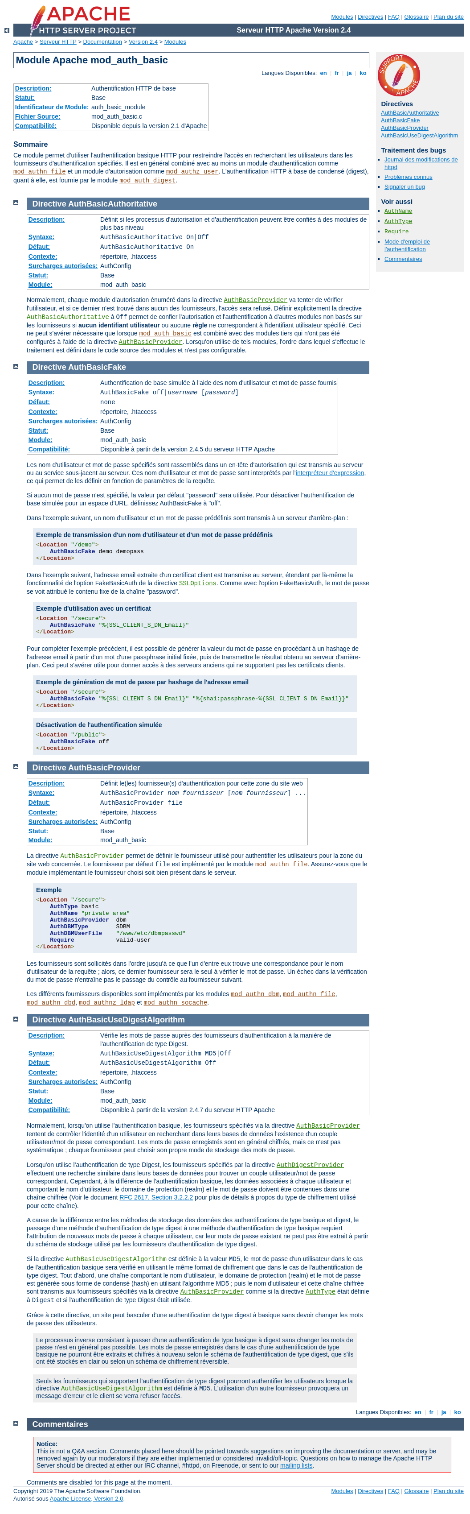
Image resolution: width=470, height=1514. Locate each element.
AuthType (398, 221)
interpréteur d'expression (330, 472)
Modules (342, 16)
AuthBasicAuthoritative (410, 112)
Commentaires (403, 259)
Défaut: (39, 246)
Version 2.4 (143, 41)
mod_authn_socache (176, 1002)
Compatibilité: (36, 125)
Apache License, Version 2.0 (86, 1498)
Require (396, 231)
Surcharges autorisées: (63, 265)
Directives (370, 16)
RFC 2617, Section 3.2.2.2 (156, 1197)
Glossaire (417, 16)
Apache (23, 41)
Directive (49, 203)
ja (349, 73)
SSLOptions (198, 583)
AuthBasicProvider (405, 127)
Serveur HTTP (58, 41)
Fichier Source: (38, 116)
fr (337, 73)
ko (363, 73)
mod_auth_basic (165, 333)
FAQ (394, 16)
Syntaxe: (41, 236)
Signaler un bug (404, 186)
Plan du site (448, 16)
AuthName (398, 211)
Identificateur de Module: (52, 107)
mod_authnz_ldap (107, 1002)
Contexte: (43, 256)
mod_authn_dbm (255, 994)
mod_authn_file (39, 171)
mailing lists (296, 1465)
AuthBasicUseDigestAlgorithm (419, 135)
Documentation (102, 41)
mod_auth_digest (147, 180)
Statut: (25, 97)
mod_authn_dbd (51, 1002)
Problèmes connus (408, 177)
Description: (33, 88)
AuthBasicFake (400, 120)
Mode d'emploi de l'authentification (407, 245)
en (323, 73)
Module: (41, 284)
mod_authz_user (192, 171)
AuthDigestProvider (310, 1165)
